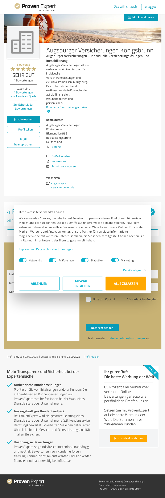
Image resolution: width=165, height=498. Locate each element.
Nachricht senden (102, 328)
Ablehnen (39, 283)
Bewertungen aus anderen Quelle (23, 94)
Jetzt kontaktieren (141, 17)
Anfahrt (56, 147)
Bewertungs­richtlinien (110, 481)
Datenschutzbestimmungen (54, 249)
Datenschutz (105, 485)
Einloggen (150, 7)
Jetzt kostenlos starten (128, 438)
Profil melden (91, 356)
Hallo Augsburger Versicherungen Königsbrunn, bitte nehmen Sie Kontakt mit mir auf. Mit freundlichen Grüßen (43, 305)
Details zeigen (132, 270)
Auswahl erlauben (82, 283)
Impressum (26, 249)
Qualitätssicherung (133, 481)
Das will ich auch (125, 6)
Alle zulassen (126, 283)
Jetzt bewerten (23, 119)
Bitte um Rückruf (104, 299)
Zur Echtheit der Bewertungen (23, 107)
